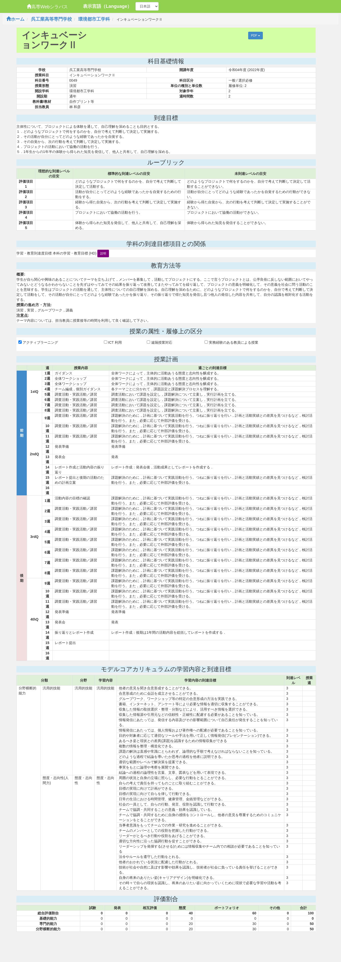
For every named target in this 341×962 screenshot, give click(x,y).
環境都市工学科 (94, 19)
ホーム (15, 19)
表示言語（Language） (107, 6)
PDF (255, 35)
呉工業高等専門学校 (51, 19)
